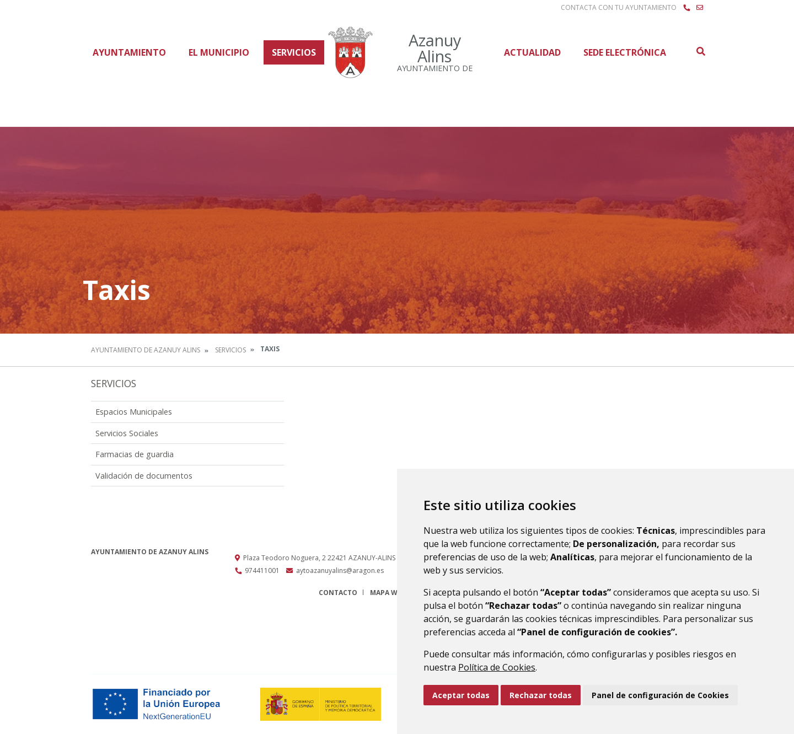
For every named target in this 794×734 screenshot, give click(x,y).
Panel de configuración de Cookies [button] (660, 695)
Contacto (338, 592)
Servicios (294, 52)
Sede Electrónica (624, 52)
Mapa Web (388, 592)
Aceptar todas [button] (461, 695)
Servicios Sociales (126, 433)
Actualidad (532, 52)
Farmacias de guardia (134, 454)
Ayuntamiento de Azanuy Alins (145, 350)
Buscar (700, 51)
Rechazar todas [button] (540, 695)
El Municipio (219, 52)
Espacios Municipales (133, 411)
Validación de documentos (143, 475)
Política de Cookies (496, 667)
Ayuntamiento (129, 52)
